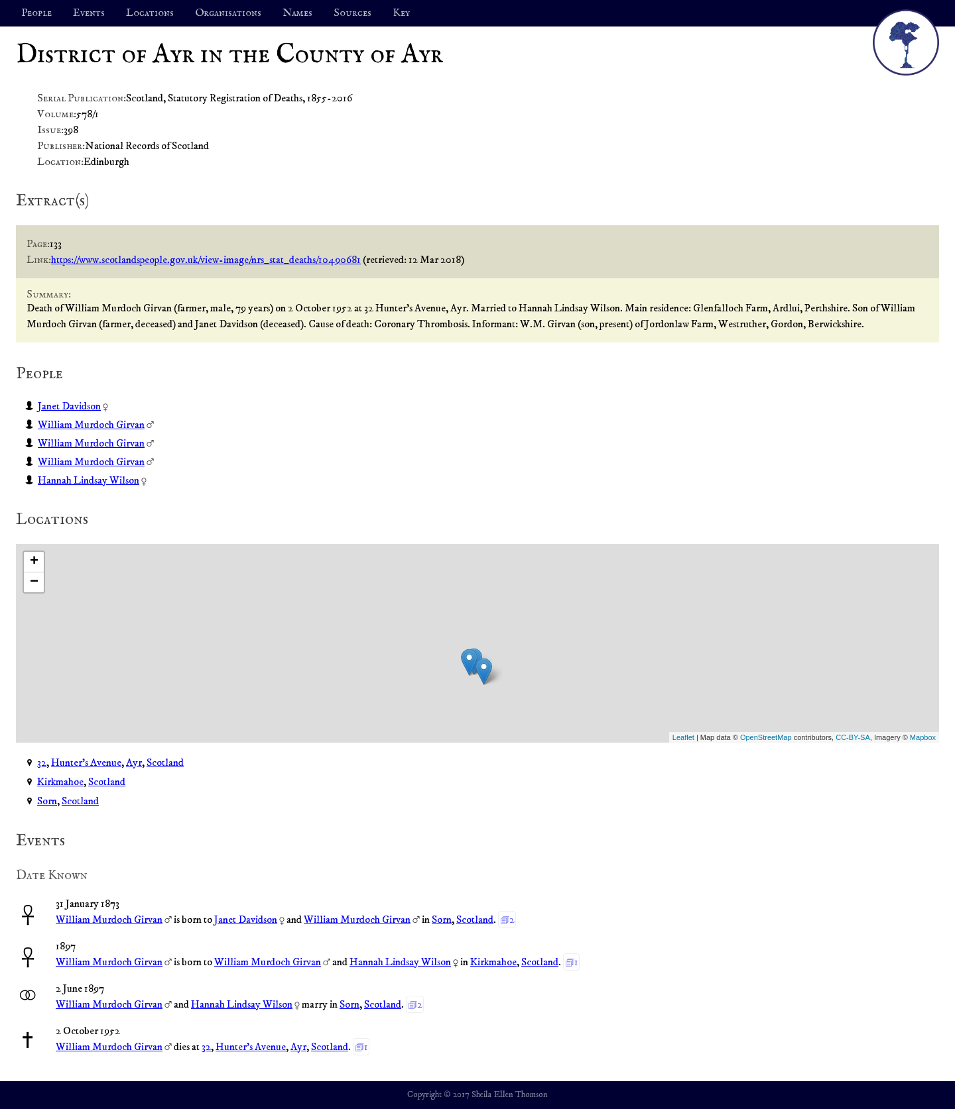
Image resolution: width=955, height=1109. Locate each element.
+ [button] (34, 562)
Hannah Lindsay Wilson (88, 480)
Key (401, 13)
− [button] (34, 582)
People (36, 13)
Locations (150, 13)
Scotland (165, 762)
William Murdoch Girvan (91, 424)
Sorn (47, 801)
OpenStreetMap (766, 737)
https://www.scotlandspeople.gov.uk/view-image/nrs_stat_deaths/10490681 (206, 259)
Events (89, 13)
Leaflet (683, 737)
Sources (352, 13)
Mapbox (923, 737)
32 (41, 762)
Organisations (228, 13)
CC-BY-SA (853, 737)
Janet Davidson (69, 406)
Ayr (134, 762)
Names (297, 13)
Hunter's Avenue (86, 762)
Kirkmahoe (60, 781)
